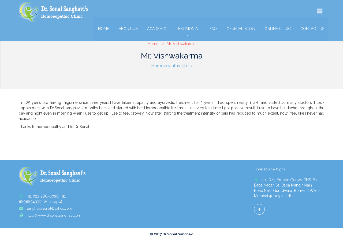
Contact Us (312, 29)
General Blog (240, 29)
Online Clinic (277, 29)
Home (103, 29)
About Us (128, 29)
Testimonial (188, 30)
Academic (156, 29)
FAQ (213, 29)
